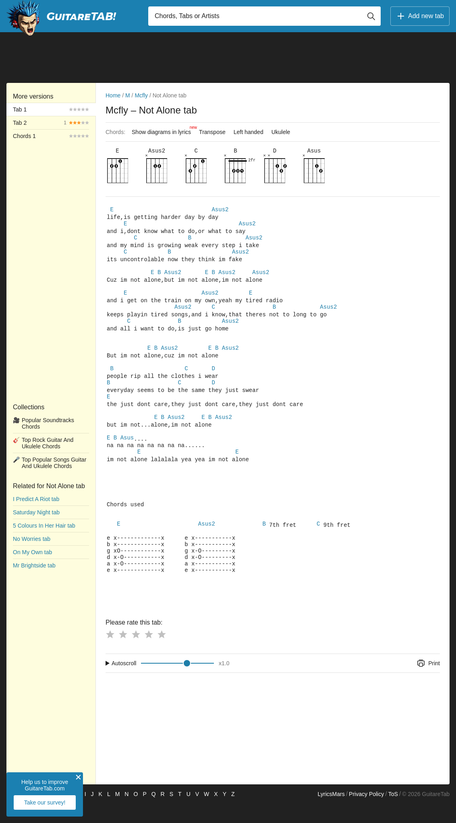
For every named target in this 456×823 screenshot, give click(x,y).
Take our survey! (45, 802)
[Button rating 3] (135, 653)
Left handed (248, 132)
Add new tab (420, 16)
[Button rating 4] (148, 653)
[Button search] (371, 16)
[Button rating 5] (161, 653)
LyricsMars (330, 813)
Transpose (212, 132)
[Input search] (264, 16)
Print (428, 682)
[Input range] (177, 682)
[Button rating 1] (110, 653)
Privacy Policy (366, 813)
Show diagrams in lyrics (163, 130)
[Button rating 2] (122, 653)
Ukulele (281, 132)
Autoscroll (124, 682)
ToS (393, 813)
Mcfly (141, 95)
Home (113, 95)
